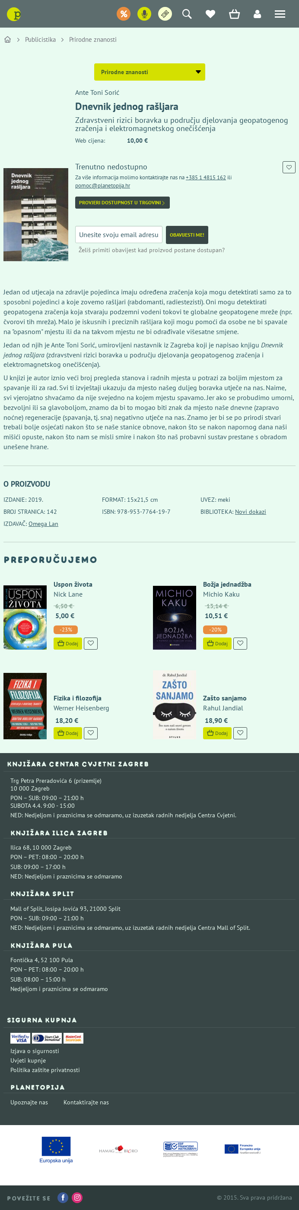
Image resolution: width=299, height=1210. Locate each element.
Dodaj (67, 643)
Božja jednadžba (227, 584)
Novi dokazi (250, 512)
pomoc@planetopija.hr (102, 185)
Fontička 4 (24, 960)
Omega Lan (43, 524)
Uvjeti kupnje (28, 1060)
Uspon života (73, 584)
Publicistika (40, 39)
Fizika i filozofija (78, 698)
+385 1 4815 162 (206, 177)
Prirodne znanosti (93, 39)
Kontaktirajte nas (86, 1102)
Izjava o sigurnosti (34, 1051)
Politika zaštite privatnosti (45, 1070)
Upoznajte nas (29, 1102)
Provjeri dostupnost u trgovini (122, 202)
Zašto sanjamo (225, 698)
